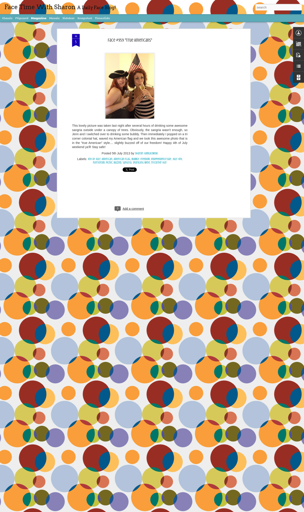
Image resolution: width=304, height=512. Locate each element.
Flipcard (21, 18)
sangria (127, 162)
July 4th (177, 159)
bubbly (135, 159)
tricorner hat (159, 162)
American (107, 159)
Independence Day (161, 159)
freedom (145, 159)
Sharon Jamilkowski (146, 153)
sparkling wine (141, 162)
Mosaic (54, 18)
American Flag (122, 159)
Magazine (39, 18)
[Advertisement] (211, 102)
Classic (7, 18)
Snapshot (85, 18)
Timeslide (102, 18)
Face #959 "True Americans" (130, 40)
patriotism (99, 162)
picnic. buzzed (113, 162)
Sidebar (68, 18)
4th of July (94, 159)
